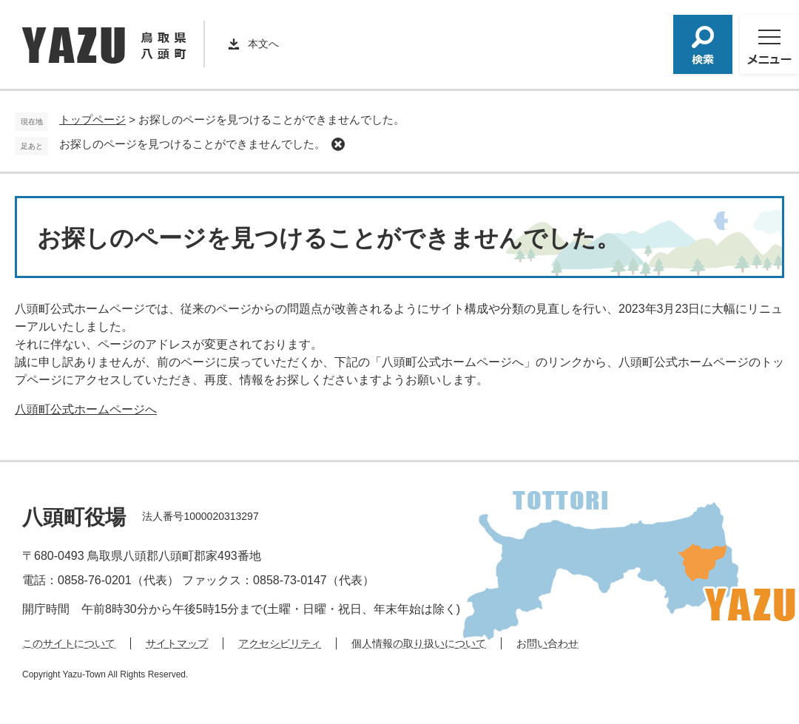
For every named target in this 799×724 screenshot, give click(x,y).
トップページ (92, 119)
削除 (338, 144)
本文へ (263, 44)
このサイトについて (68, 643)
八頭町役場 (74, 517)
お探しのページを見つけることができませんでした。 (192, 144)
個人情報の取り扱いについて (418, 643)
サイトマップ (177, 643)
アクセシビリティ (279, 643)
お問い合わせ (547, 643)
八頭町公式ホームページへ (86, 409)
